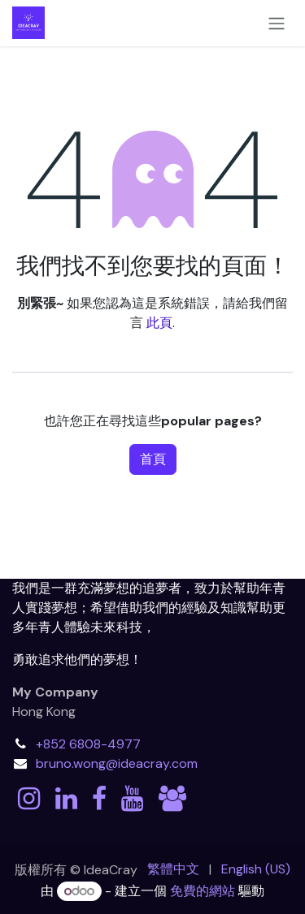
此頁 (159, 322)
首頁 (153, 459)
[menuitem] (173, 869)
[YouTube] (132, 799)
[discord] (172, 799)
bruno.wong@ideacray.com (117, 763)
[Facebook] (99, 799)
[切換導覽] (276, 23)
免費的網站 (202, 890)
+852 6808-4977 (88, 743)
